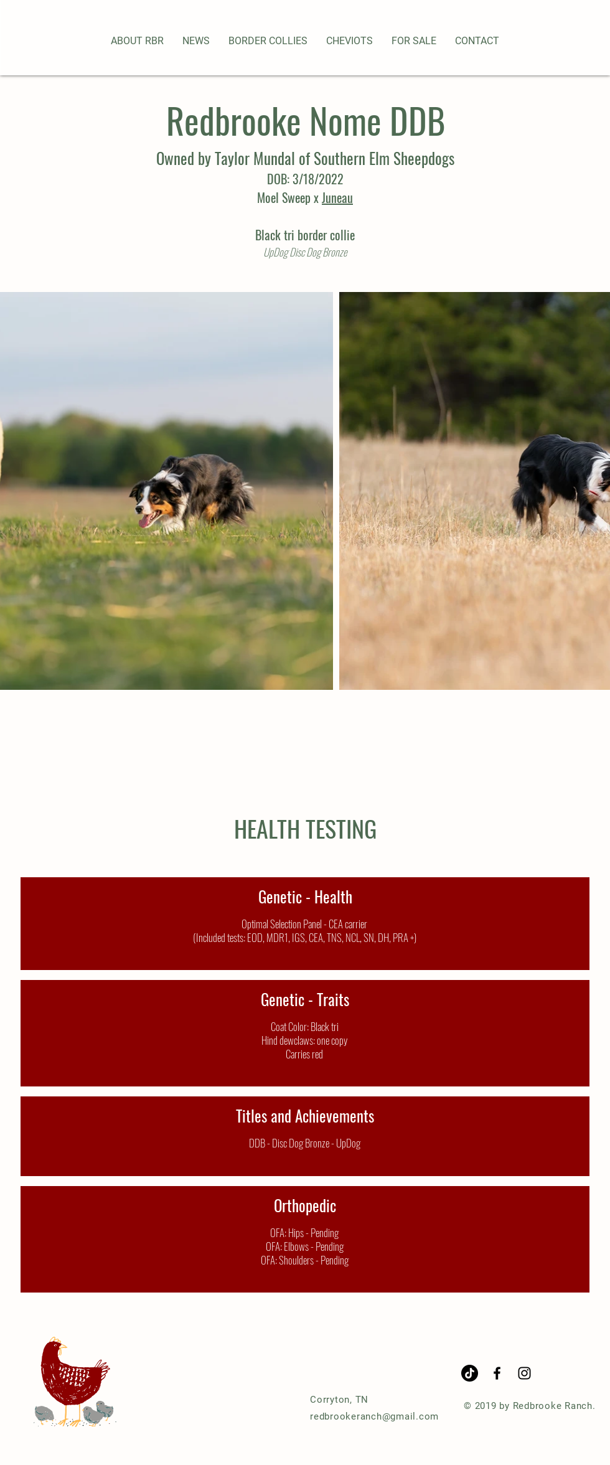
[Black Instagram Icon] (524, 1373)
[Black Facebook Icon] (497, 1373)
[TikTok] (469, 1373)
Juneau (337, 197)
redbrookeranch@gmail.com (374, 1416)
